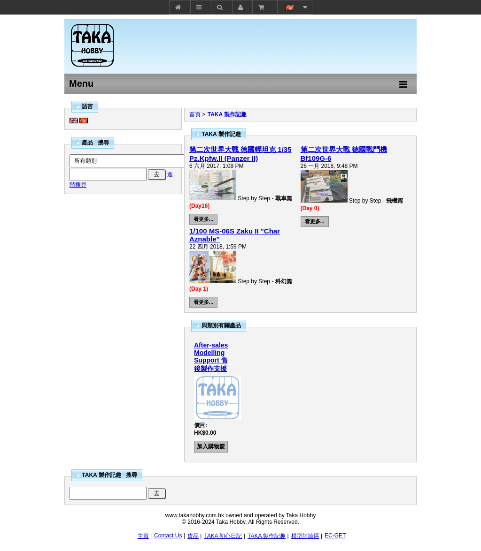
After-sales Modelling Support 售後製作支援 (211, 356)
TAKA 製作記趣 (227, 114)
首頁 (195, 114)
